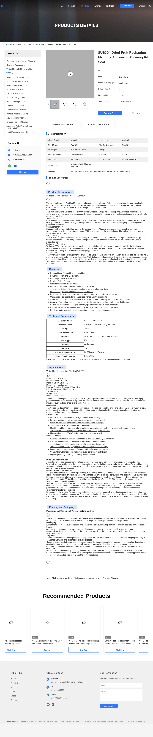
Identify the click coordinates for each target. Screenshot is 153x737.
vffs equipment (80, 578)
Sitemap (22, 721)
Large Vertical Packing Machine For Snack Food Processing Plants (130, 642)
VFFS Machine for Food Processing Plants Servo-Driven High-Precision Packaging (94, 642)
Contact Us (111, 6)
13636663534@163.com (22, 155)
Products (85, 6)
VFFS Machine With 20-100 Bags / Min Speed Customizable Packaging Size (57, 642)
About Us (72, 6)
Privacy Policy (12, 721)
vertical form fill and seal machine (103, 578)
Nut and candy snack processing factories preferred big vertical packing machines (20, 642)
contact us (108, 706)
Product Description (98, 124)
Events (97, 6)
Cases (13, 696)
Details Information (63, 124)
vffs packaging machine (62, 578)
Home (60, 6)
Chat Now (127, 6)
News (13, 692)
